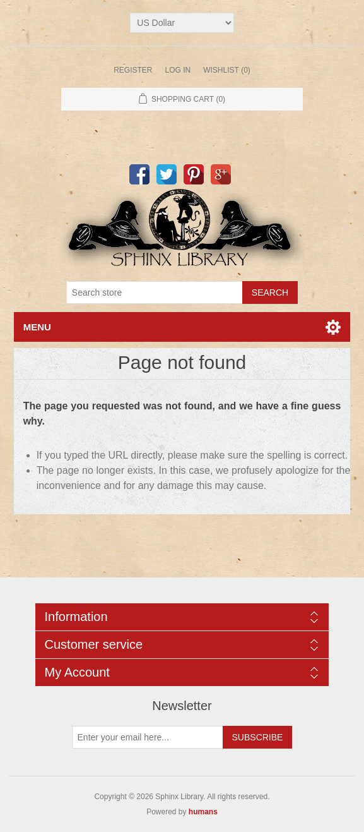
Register (133, 70)
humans (203, 811)
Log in (178, 70)
